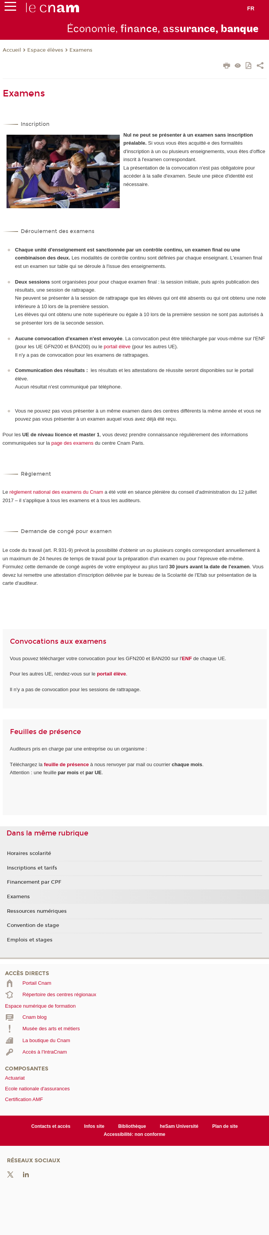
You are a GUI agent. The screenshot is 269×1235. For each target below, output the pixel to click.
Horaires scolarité (29, 853)
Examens (80, 50)
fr (250, 8)
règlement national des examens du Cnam (56, 492)
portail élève (117, 346)
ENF (187, 658)
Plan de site (225, 1126)
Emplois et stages (30, 940)
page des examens (72, 443)
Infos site (94, 1126)
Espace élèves (45, 50)
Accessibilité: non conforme (134, 1134)
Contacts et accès (50, 1126)
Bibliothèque (132, 1126)
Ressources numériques (37, 911)
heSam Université (179, 1126)
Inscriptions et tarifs (32, 868)
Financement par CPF (34, 882)
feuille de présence (66, 764)
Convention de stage (33, 925)
